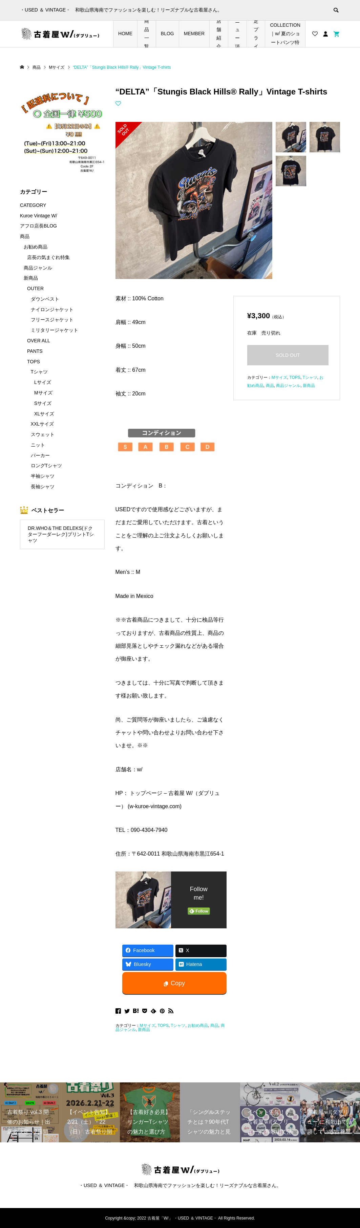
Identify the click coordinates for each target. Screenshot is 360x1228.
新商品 (144, 1029)
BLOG (167, 33)
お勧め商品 (198, 1025)
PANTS (35, 351)
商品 (214, 1025)
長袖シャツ (43, 486)
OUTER (35, 288)
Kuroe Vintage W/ (38, 215)
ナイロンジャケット (52, 309)
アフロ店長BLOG (38, 226)
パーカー (40, 455)
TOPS (162, 1025)
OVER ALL (38, 340)
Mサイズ (147, 1025)
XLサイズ (44, 413)
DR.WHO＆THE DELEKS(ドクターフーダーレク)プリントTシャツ (61, 534)
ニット (38, 445)
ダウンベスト (45, 299)
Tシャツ (178, 1025)
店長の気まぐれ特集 (48, 257)
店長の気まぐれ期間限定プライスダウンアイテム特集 (256, 33)
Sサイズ (42, 403)
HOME (125, 33)
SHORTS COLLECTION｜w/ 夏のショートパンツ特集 (285, 33)
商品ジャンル (288, 385)
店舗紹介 (218, 33)
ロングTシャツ (46, 465)
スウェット (43, 434)
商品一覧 (146, 33)
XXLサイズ (42, 424)
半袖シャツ (43, 476)
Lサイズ (42, 382)
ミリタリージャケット (54, 330)
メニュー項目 (237, 33)
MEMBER (194, 33)
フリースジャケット (52, 319)
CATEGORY (33, 205)
